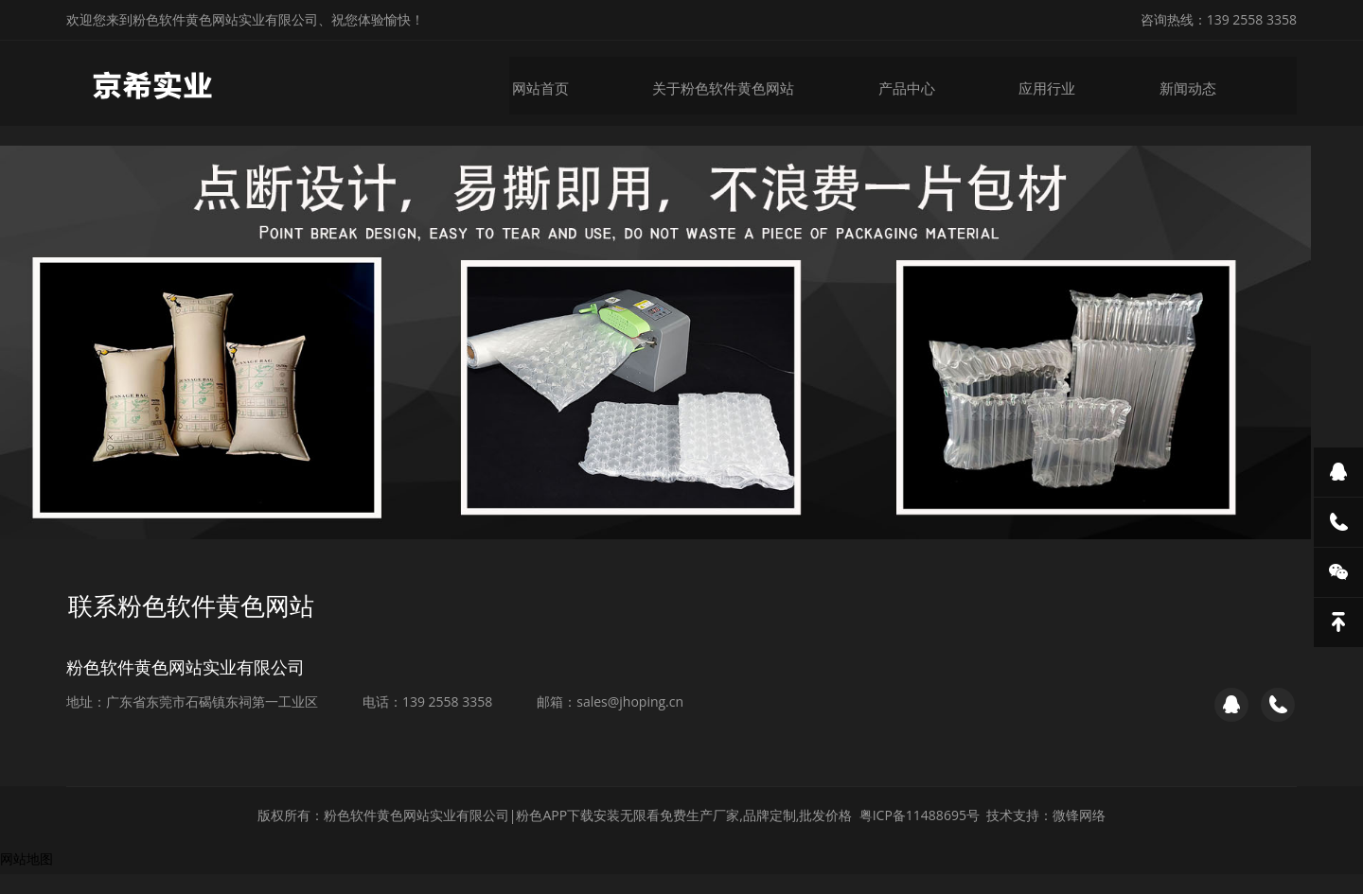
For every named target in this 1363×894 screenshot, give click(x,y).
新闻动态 (1185, 83)
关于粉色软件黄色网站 (730, 83)
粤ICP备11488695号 (919, 835)
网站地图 (26, 878)
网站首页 (552, 83)
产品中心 (908, 83)
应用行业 (1046, 83)
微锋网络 (1079, 835)
